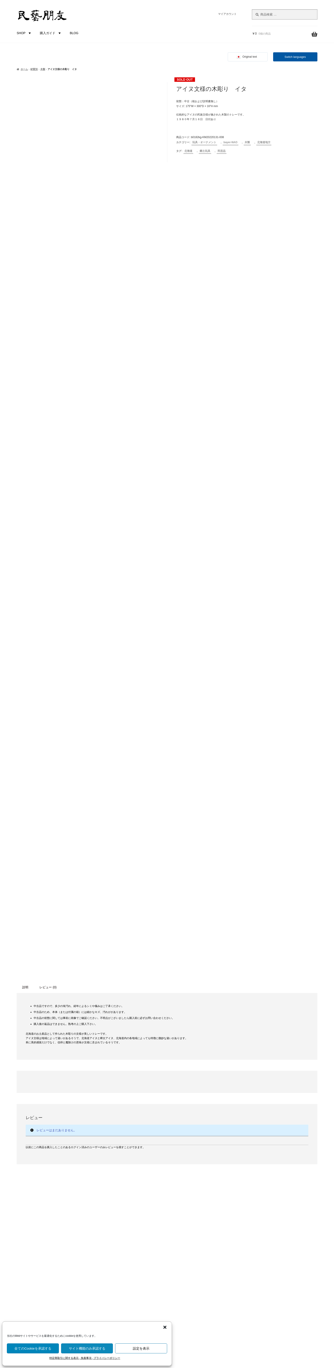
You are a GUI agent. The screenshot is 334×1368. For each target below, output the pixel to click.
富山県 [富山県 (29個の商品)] (67, 1135)
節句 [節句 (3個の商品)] (55, 1179)
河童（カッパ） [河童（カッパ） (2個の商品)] (35, 1169)
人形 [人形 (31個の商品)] (34, 1125)
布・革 (109, 1203)
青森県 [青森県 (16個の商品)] (71, 1198)
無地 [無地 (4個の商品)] (51, 1169)
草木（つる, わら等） (120, 1188)
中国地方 (111, 1271)
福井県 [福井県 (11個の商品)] (42, 1178)
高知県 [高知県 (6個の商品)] (51, 1208)
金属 (108, 1211)
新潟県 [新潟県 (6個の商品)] (46, 1151)
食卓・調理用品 (116, 1136)
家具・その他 (114, 1143)
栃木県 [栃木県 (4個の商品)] (52, 1160)
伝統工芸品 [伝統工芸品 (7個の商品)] (52, 1126)
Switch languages (295, 57)
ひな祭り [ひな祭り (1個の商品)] (64, 1117)
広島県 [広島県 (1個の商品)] (67, 1143)
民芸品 (222, 150)
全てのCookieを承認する (32, 1348)
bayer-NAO (230, 142)
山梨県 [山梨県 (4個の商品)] (30, 1143)
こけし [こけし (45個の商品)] (47, 1116)
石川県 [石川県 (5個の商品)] (28, 1179)
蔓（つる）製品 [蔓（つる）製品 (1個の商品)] (34, 1189)
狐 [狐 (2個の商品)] (72, 1169)
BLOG (74, 33)
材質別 (34, 69)
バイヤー (106, 1301)
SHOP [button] (24, 33)
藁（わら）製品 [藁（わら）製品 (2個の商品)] (56, 1189)
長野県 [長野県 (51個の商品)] (52, 1198)
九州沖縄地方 (114, 1286)
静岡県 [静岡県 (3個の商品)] (21, 1208)
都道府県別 (108, 1218)
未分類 (109, 1158)
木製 (42, 69)
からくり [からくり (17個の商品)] (26, 1116)
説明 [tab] (25, 692)
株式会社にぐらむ (273, 1202)
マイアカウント (227, 14)
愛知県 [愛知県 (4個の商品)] (33, 1151)
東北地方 (111, 1241)
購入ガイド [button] (51, 33)
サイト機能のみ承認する (87, 1348)
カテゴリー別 (109, 1113)
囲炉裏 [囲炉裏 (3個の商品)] (30, 1135)
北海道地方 (263, 142)
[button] (165, 1327)
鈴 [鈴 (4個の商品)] (32, 1198)
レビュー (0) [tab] (47, 692)
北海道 (188, 150)
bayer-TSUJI (114, 1316)
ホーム (24, 69)
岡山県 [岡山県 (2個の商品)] (56, 1143)
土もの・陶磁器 (116, 1173)
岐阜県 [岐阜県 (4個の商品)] (43, 1143)
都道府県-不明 (115, 1226)
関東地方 (111, 1248)
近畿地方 (111, 1263)
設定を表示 (141, 1348)
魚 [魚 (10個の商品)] (62, 1207)
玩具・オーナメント (204, 142)
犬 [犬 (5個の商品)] (66, 1169)
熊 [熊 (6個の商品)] (60, 1169)
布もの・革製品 (116, 1128)
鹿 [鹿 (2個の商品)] (33, 1217)
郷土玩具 (205, 150)
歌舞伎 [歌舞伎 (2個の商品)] (64, 1160)
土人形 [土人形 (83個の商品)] (47, 1134)
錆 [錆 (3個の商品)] (38, 1198)
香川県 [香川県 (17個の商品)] (36, 1207)
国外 (103, 1293)
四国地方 (111, 1278)
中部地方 (111, 1256)
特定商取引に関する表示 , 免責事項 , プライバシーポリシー (84, 1358)
